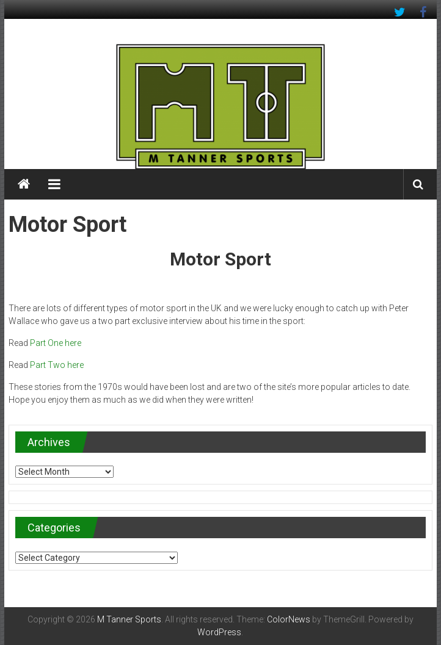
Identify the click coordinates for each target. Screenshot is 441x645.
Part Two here (57, 365)
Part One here (55, 343)
